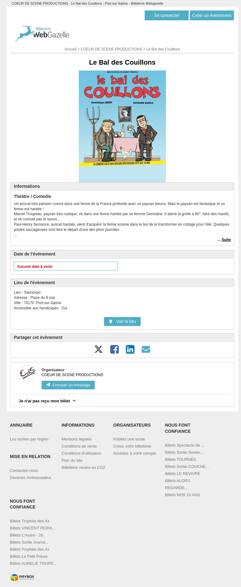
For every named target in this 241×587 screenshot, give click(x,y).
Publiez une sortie (129, 439)
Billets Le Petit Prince (29, 556)
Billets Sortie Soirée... (184, 452)
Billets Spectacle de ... (184, 445)
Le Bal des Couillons (163, 49)
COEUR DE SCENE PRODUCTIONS (111, 49)
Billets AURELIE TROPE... (33, 563)
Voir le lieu (122, 321)
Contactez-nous (24, 470)
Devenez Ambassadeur (30, 477)
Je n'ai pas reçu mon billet (48, 400)
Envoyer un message (68, 385)
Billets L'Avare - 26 (26, 535)
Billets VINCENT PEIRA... (33, 528)
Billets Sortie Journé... (29, 542)
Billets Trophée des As (30, 521)
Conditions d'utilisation (81, 453)
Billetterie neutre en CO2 (83, 467)
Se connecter (167, 15)
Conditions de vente (79, 446)
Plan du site (72, 460)
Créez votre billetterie (132, 446)
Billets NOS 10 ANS (182, 495)
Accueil (71, 49)
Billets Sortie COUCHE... (187, 466)
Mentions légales (77, 439)
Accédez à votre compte (134, 453)
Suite (226, 240)
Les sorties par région (29, 439)
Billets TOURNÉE (180, 459)
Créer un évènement (211, 15)
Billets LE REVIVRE (182, 473)
